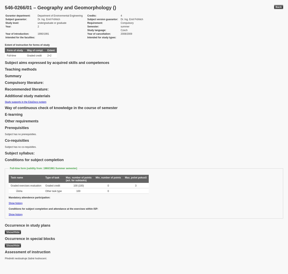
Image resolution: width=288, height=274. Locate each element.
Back (279, 6)
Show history (16, 203)
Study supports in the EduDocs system (25, 102)
